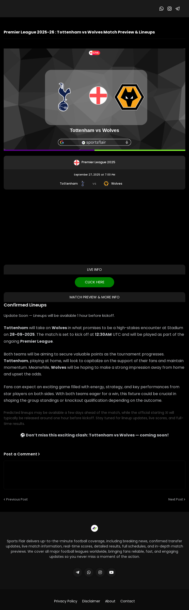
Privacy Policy (65, 601)
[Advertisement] (94, 226)
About (110, 601)
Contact (127, 601)
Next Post (175, 499)
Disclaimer (91, 601)
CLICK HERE (94, 282)
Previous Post (17, 499)
